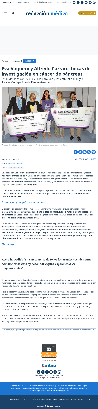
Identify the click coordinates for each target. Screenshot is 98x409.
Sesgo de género (22, 2)
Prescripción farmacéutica (42, 2)
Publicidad (25, 400)
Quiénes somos (12, 400)
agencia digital (40, 406)
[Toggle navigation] (5, 13)
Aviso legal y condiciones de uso (49, 377)
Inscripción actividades (82, 400)
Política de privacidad (41, 400)
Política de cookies (61, 400)
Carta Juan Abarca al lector (66, 2)
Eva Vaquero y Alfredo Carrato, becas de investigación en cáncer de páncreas (46, 71)
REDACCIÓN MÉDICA (14, 163)
